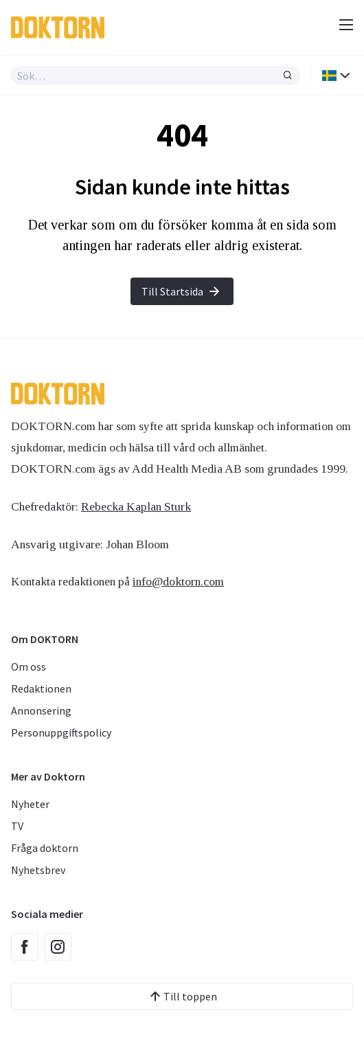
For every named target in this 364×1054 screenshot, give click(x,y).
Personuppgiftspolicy (61, 732)
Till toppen (182, 996)
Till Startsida (182, 291)
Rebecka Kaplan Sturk (136, 506)
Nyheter (30, 804)
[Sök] (288, 75)
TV (17, 826)
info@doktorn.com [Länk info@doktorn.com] (178, 581)
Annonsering (41, 710)
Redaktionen (41, 688)
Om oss (28, 666)
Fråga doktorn (44, 848)
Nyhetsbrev (38, 870)
